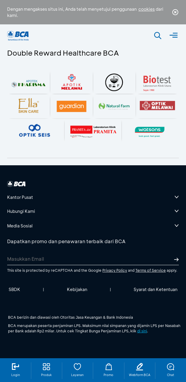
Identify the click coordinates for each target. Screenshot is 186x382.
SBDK (14, 289)
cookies (146, 9)
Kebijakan (77, 289)
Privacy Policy (114, 270)
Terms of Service (150, 270)
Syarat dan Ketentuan (155, 289)
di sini (142, 330)
